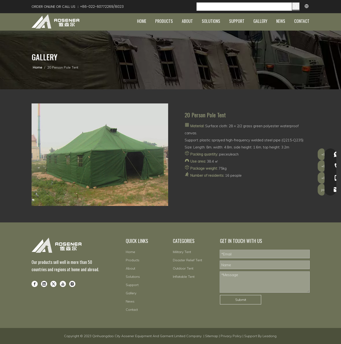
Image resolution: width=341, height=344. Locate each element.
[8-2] (100, 154)
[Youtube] (63, 283)
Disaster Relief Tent (187, 260)
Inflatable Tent (184, 276)
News (130, 301)
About (130, 268)
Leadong (269, 336)
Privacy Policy (231, 336)
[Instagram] (72, 283)
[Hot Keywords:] (296, 6)
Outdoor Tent (183, 268)
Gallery (131, 293)
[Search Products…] (244, 6)
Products (132, 260)
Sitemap (211, 336)
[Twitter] (53, 283)
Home (130, 252)
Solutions (133, 276)
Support (132, 285)
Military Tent (182, 252)
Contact (132, 309)
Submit (240, 300)
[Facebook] (35, 283)
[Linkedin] (44, 283)
